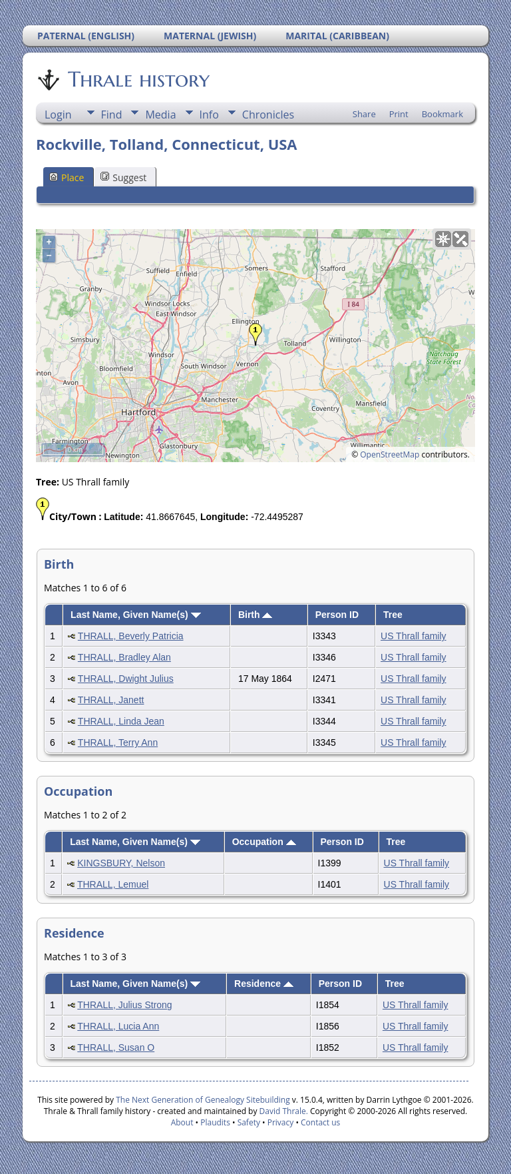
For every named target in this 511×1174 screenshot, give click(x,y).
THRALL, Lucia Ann (118, 1026)
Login (58, 114)
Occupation (264, 841)
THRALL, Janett (111, 700)
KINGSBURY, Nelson (121, 863)
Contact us (320, 1122)
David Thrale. (282, 1111)
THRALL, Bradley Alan (124, 657)
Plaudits (215, 1122)
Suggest (123, 177)
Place (66, 177)
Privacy (280, 1122)
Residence (263, 983)
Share (364, 114)
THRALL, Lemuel (112, 884)
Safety (249, 1122)
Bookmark (442, 114)
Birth (255, 614)
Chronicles (268, 114)
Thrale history (138, 79)
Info (209, 114)
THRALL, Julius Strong (124, 1005)
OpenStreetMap (389, 454)
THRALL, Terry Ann (118, 742)
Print (399, 114)
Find (111, 114)
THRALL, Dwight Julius (126, 678)
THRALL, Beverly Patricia (131, 636)
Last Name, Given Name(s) (136, 614)
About (182, 1122)
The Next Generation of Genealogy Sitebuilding (203, 1099)
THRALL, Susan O (115, 1047)
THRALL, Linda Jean (121, 721)
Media (160, 114)
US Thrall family (413, 636)
